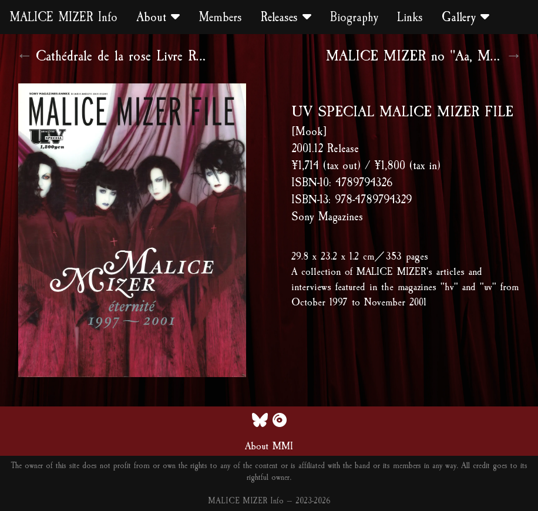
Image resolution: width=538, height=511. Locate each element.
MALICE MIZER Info (63, 17)
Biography (354, 17)
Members (220, 17)
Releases (286, 17)
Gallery (465, 17)
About (158, 17)
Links (410, 17)
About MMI (269, 446)
